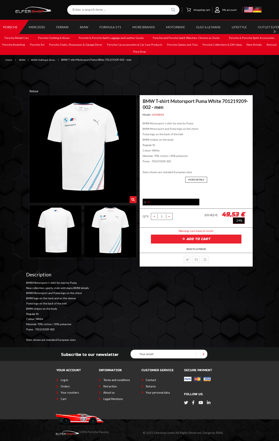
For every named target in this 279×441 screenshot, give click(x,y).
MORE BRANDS (143, 27)
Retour (34, 91)
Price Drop (139, 51)
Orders (65, 386)
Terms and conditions (116, 380)
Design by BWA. (212, 432)
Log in (64, 380)
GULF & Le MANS (208, 27)
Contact (151, 380)
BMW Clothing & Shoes (43, 60)
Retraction (110, 386)
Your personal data (158, 392)
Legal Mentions (113, 399)
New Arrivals (254, 44)
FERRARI (62, 27)
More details (196, 179)
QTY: (146, 216)
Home (8, 60)
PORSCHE (10, 27)
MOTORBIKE (175, 27)
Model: (147, 114)
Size (145, 195)
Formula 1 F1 (110, 27)
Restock (272, 44)
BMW (84, 27)
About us (109, 392)
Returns (151, 386)
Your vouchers (70, 392)
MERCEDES (37, 27)
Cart (63, 399)
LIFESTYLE (239, 27)
